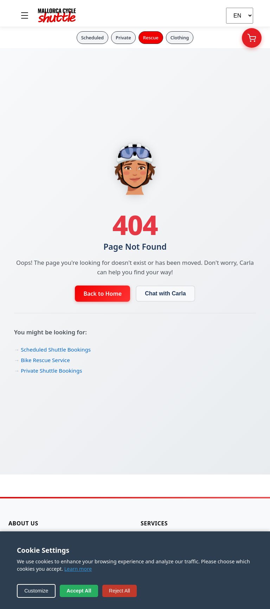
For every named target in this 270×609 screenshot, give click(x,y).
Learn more (78, 568)
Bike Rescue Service (45, 360)
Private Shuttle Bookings (51, 370)
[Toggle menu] (24, 15)
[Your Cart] (252, 38)
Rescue (151, 37)
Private (123, 37)
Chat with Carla (165, 293)
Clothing (180, 37)
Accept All (79, 591)
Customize (36, 591)
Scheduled (92, 37)
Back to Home (102, 293)
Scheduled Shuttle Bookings (56, 349)
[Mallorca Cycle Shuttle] (57, 15)
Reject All (119, 591)
